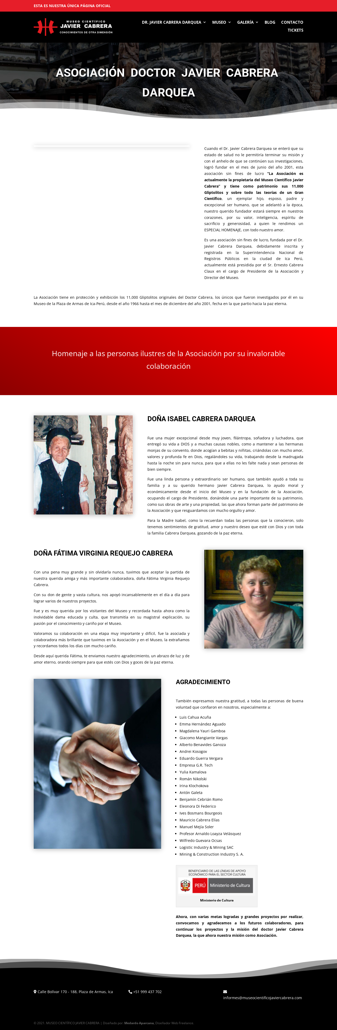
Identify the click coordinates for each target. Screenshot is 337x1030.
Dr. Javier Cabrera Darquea (171, 22)
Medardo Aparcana (139, 1023)
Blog (270, 22)
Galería (245, 22)
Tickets (295, 30)
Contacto (292, 22)
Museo (219, 22)
